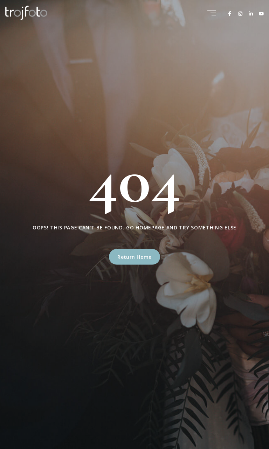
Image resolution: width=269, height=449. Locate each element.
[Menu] (211, 13)
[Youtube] (261, 12)
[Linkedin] (250, 12)
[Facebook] (229, 12)
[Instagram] (240, 12)
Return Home (134, 257)
